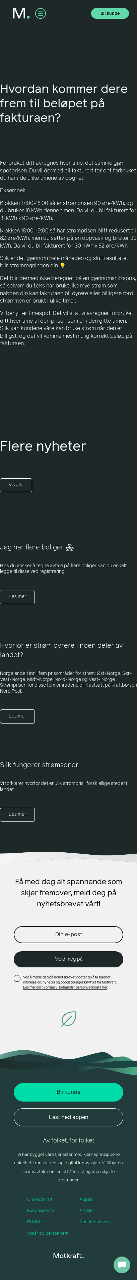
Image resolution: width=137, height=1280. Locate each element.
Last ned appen (68, 1117)
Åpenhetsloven (94, 1222)
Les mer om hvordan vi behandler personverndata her (65, 987)
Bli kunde (110, 14)
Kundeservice (40, 1211)
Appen (86, 1199)
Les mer (17, 596)
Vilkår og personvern (48, 1233)
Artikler (86, 1211)
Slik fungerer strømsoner (39, 765)
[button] (40, 13)
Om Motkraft (40, 1199)
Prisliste (35, 1222)
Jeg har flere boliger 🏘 (37, 547)
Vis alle (16, 485)
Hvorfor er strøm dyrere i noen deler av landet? (61, 650)
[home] (21, 13)
